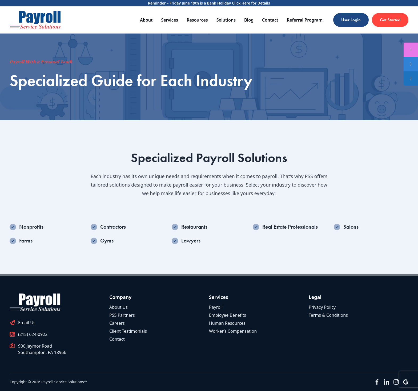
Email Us (26, 323)
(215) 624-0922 (32, 334)
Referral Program (305, 20)
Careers (117, 323)
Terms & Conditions (328, 315)
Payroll (216, 307)
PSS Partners (122, 315)
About (146, 20)
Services (169, 20)
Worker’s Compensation (233, 331)
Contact (270, 20)
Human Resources (227, 323)
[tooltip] (411, 64)
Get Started (390, 20)
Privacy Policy (322, 307)
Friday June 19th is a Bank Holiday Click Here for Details (220, 3)
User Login (351, 20)
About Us (118, 307)
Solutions (226, 20)
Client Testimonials (128, 331)
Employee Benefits (227, 315)
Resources (197, 20)
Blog (249, 20)
